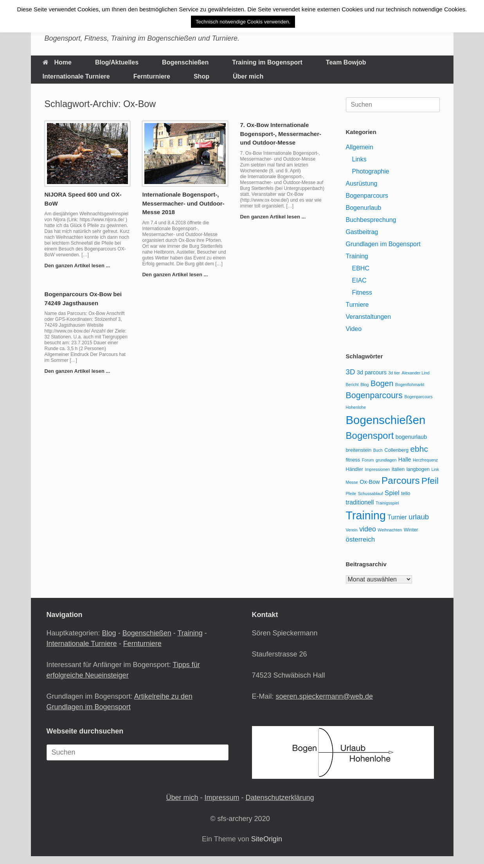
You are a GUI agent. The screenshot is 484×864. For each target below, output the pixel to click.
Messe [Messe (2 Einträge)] (352, 482)
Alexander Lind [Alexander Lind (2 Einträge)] (416, 372)
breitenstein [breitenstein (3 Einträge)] (359, 450)
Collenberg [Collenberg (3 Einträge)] (396, 450)
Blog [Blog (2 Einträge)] (364, 384)
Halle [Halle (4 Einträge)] (404, 459)
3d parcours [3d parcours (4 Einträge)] (372, 372)
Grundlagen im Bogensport (383, 244)
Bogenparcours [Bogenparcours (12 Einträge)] (374, 395)
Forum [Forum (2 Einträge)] (368, 460)
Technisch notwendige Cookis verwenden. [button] (243, 22)
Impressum (221, 797)
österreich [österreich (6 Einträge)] (360, 539)
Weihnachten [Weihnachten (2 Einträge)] (390, 530)
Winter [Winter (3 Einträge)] (411, 530)
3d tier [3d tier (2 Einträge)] (394, 372)
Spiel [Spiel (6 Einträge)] (392, 493)
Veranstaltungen (368, 316)
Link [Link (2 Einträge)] (435, 469)
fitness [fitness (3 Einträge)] (353, 460)
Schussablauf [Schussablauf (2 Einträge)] (370, 493)
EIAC (359, 280)
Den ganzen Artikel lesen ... (80, 265)
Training (357, 256)
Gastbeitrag (362, 232)
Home (57, 62)
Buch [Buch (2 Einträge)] (378, 450)
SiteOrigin (266, 839)
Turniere (357, 304)
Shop (201, 76)
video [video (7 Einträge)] (367, 529)
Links (359, 159)
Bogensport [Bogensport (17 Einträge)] (370, 435)
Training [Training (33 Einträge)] (366, 515)
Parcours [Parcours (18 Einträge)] (400, 480)
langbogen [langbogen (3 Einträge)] (418, 469)
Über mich (248, 76)
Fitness (362, 292)
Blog (109, 633)
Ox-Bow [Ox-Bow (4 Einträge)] (370, 482)
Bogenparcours (367, 195)
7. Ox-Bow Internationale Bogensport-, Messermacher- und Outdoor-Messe (280, 134)
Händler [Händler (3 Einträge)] (354, 469)
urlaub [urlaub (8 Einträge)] (418, 517)
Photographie (370, 171)
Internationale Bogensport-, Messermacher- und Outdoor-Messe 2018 (183, 203)
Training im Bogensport (267, 62)
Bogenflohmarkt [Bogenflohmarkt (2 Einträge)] (410, 384)
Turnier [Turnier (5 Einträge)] (397, 517)
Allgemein (359, 147)
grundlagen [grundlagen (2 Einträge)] (386, 460)
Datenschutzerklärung (279, 797)
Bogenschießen (185, 62)
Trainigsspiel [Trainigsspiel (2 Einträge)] (387, 503)
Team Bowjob (346, 62)
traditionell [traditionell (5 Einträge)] (360, 502)
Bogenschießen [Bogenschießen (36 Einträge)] (386, 419)
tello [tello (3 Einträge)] (405, 493)
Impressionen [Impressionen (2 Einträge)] (377, 469)
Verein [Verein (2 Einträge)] (352, 530)
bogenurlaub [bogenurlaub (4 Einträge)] (411, 437)
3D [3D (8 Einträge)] (350, 372)
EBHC (360, 268)
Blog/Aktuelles (117, 62)
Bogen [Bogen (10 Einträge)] (382, 383)
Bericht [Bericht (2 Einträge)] (352, 384)
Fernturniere (151, 76)
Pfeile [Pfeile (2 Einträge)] (351, 493)
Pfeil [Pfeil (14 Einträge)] (430, 481)
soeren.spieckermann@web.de (324, 696)
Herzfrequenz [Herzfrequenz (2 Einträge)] (425, 460)
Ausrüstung (362, 183)
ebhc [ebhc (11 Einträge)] (419, 448)
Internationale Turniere (76, 76)
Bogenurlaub (363, 207)
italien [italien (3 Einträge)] (398, 469)
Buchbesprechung (371, 219)
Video (354, 329)
